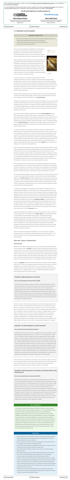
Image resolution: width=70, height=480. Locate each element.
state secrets (31, 208)
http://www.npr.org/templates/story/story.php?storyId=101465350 (27, 375)
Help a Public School (51, 18)
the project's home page (49, 7)
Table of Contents (36, 26)
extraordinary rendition (39, 199)
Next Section (62, 26)
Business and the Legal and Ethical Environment (43, 3)
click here (16, 4)
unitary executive (25, 177)
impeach (43, 142)
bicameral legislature (46, 113)
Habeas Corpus (39, 213)
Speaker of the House (23, 122)
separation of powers (41, 97)
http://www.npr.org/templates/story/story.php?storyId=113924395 (27, 280)
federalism (29, 248)
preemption (21, 262)
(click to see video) (18, 243)
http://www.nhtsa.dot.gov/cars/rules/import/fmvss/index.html (26, 329)
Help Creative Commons (20, 18)
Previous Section (9, 26)
